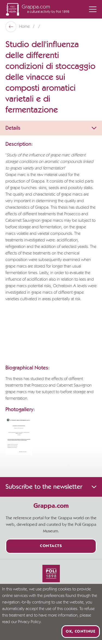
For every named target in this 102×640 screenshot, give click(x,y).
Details (51, 128)
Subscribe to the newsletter (51, 487)
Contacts (51, 546)
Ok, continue (80, 631)
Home (25, 27)
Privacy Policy (29, 622)
